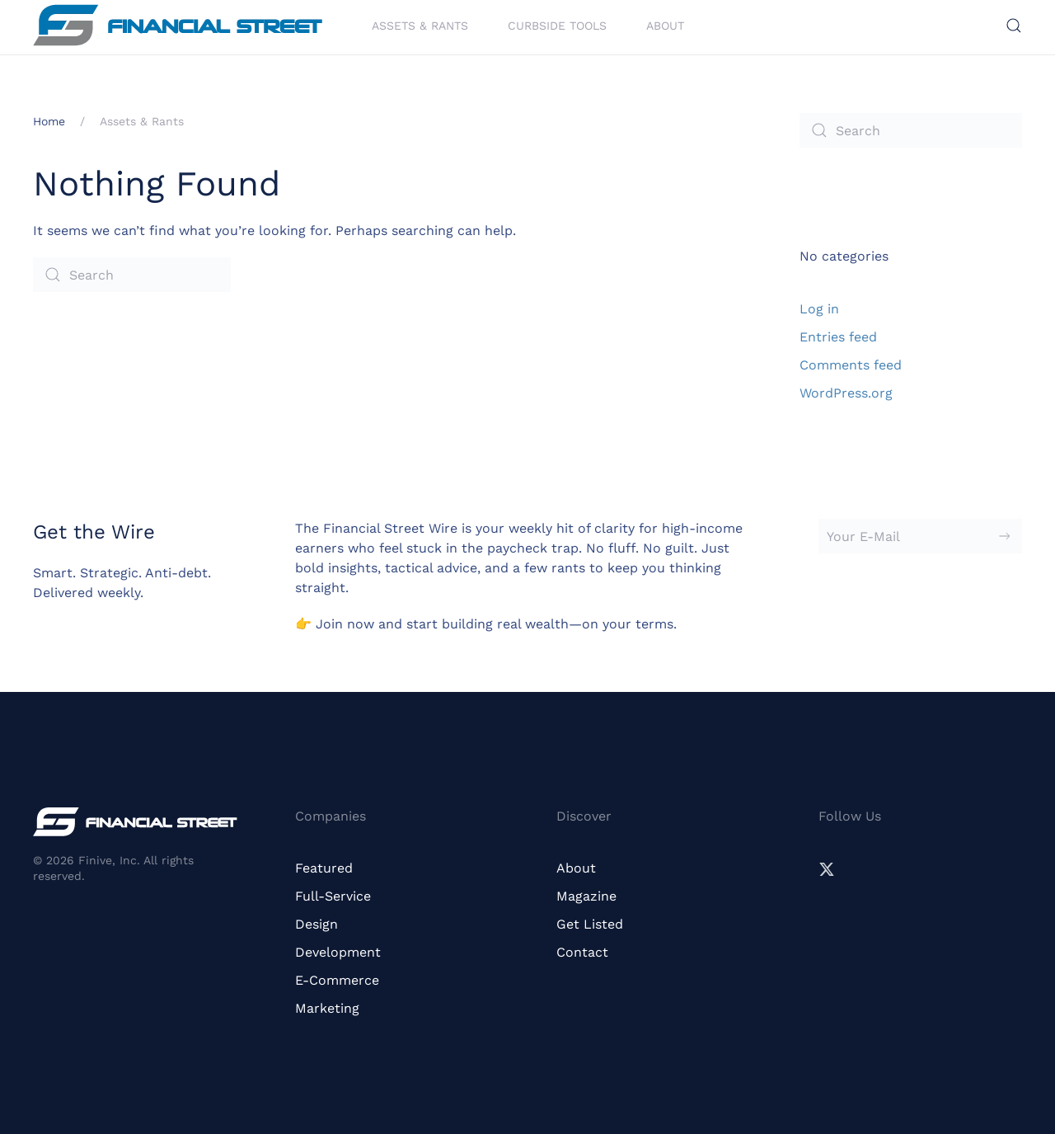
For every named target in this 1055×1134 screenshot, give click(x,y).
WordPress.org (846, 393)
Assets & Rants (420, 24)
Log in (819, 309)
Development (338, 952)
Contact (582, 952)
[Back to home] (177, 25)
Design (316, 924)
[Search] (132, 274)
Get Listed (589, 924)
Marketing (327, 1008)
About (665, 24)
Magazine (586, 896)
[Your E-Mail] (920, 536)
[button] (1014, 25)
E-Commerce (337, 980)
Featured (324, 868)
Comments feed (850, 365)
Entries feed (838, 337)
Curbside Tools (557, 24)
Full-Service (333, 896)
